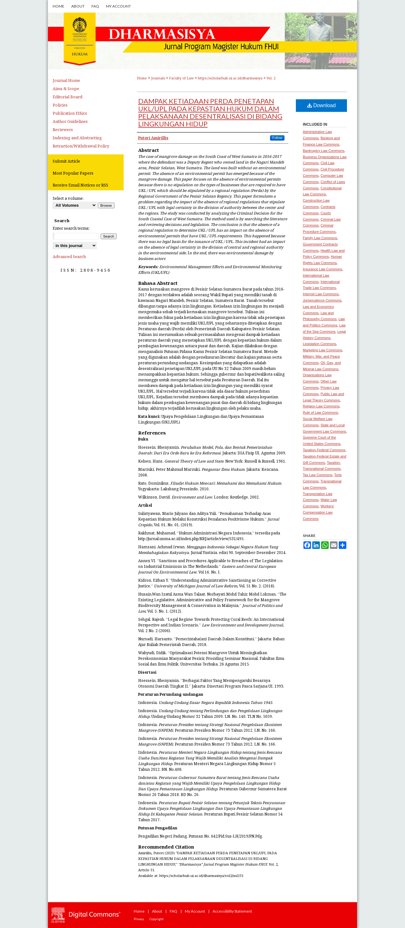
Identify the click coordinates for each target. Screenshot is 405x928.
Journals (158, 78)
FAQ (173, 911)
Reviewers (63, 129)
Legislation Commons (319, 344)
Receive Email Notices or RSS (80, 185)
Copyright (157, 919)
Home (142, 78)
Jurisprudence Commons (322, 300)
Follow (277, 138)
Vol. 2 (271, 78)
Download (321, 105)
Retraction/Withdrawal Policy (81, 146)
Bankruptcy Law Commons (323, 151)
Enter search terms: (71, 228)
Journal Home (66, 80)
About (157, 911)
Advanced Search (69, 256)
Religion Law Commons (321, 406)
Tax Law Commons (317, 475)
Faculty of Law (181, 78)
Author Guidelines (70, 121)
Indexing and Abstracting (77, 138)
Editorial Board (67, 97)
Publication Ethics (70, 113)
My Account (195, 911)
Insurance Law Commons (322, 269)
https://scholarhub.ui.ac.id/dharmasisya (230, 78)
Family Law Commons (320, 238)
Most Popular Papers (73, 173)
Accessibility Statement (232, 911)
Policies (60, 105)
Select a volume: (68, 198)
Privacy (139, 919)
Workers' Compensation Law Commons (318, 512)
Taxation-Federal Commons (324, 450)
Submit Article (66, 161)
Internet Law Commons (321, 294)
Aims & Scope (66, 88)
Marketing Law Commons (322, 350)
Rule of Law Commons (320, 412)
